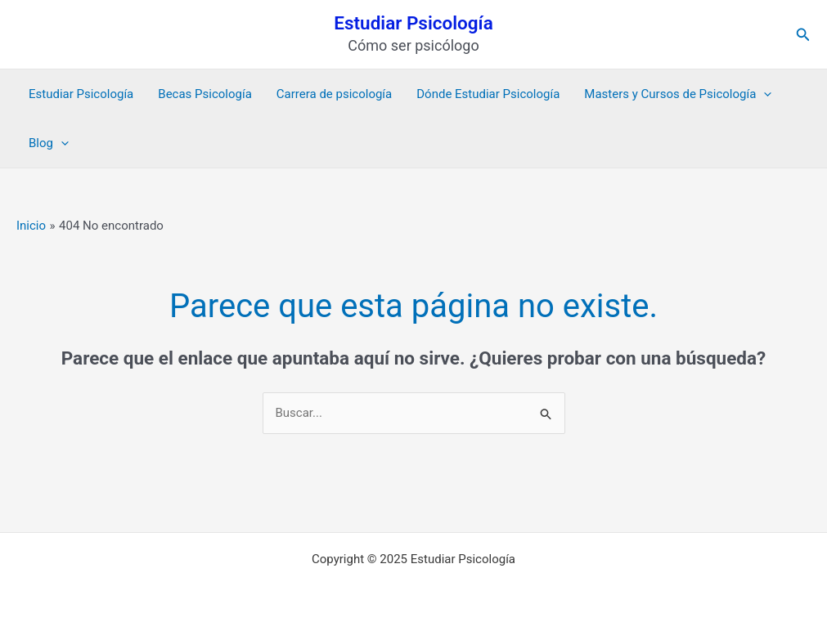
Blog (49, 143)
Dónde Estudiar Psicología (488, 94)
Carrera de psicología (334, 94)
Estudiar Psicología (413, 23)
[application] (763, 94)
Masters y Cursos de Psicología (677, 94)
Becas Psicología (205, 94)
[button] (803, 35)
